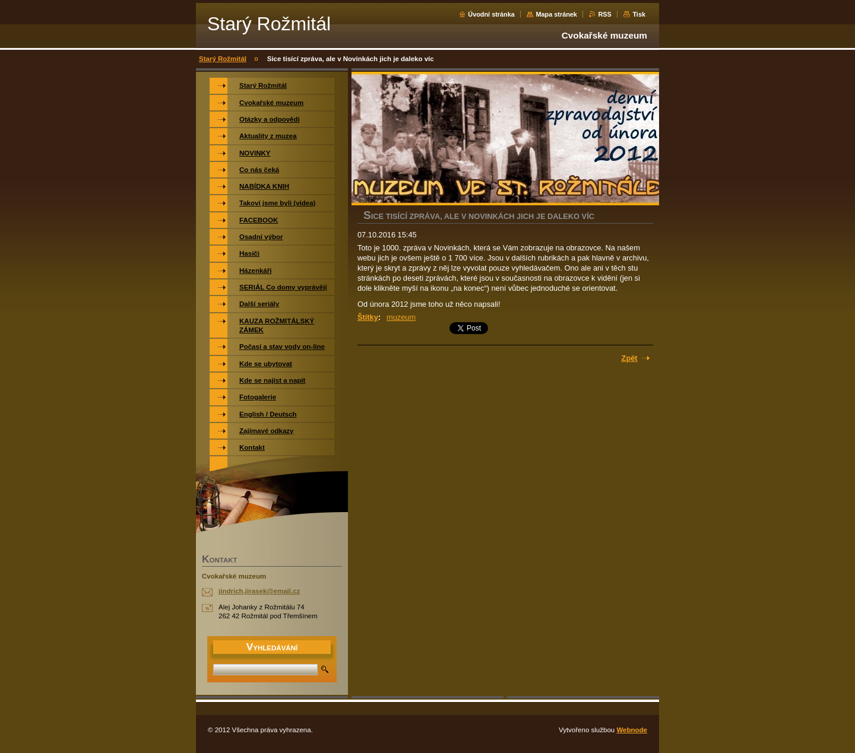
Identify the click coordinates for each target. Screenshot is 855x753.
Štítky (367, 317)
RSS (604, 14)
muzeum (401, 317)
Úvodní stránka (491, 14)
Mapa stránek (556, 14)
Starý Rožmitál (222, 58)
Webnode (631, 729)
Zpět (630, 358)
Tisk (638, 14)
